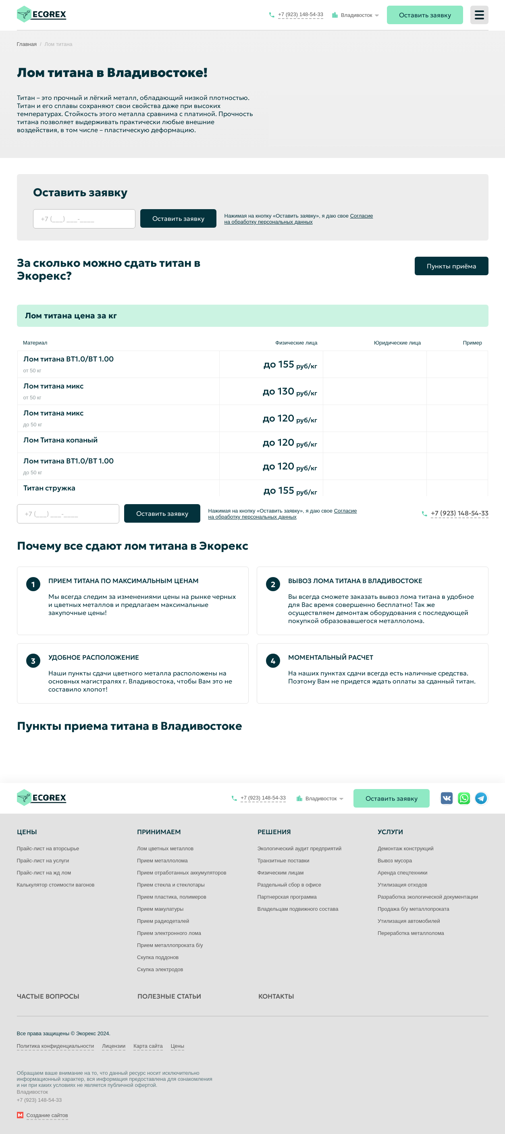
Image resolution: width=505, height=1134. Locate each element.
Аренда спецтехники (403, 873)
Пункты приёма (451, 266)
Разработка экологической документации (428, 897)
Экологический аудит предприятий (300, 848)
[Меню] (479, 15)
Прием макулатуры (160, 909)
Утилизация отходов (402, 885)
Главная (27, 44)
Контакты (276, 996)
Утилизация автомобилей (409, 921)
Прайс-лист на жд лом (44, 873)
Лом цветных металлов (165, 848)
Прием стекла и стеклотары (171, 885)
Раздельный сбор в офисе (290, 885)
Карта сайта (147, 1046)
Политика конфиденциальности (55, 1046)
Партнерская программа (287, 897)
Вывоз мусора (395, 861)
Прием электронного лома (169, 933)
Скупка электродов (160, 969)
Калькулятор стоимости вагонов (56, 885)
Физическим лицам (281, 873)
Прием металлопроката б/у (170, 945)
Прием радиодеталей (163, 921)
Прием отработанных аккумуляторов (182, 873)
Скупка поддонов (158, 957)
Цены (177, 1046)
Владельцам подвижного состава (298, 909)
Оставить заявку (425, 15)
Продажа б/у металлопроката (413, 909)
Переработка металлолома (411, 933)
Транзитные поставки (284, 861)
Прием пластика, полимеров (171, 897)
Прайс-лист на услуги (43, 861)
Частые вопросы (48, 996)
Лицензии (113, 1046)
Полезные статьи (169, 996)
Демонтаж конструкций (406, 848)
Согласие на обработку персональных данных (298, 219)
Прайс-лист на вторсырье (48, 848)
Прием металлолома (162, 861)
